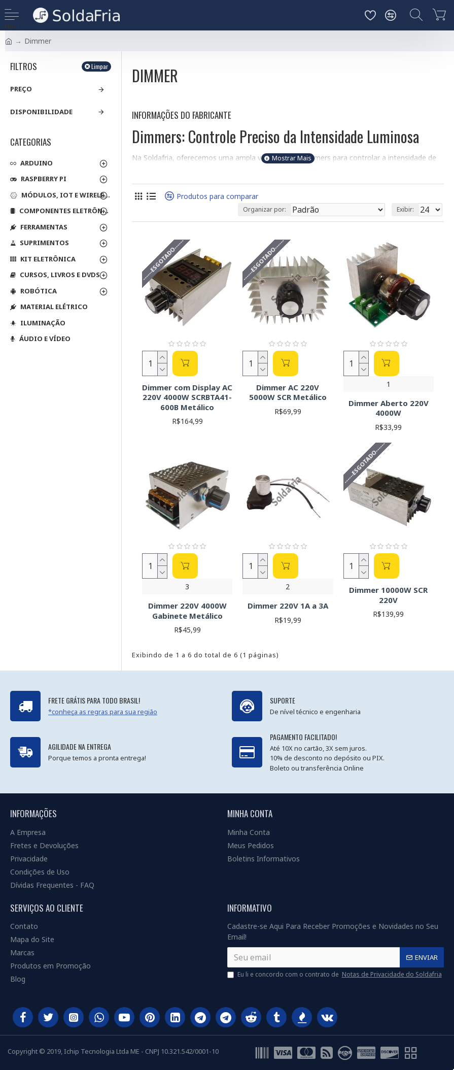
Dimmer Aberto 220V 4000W (388, 408)
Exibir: (405, 209)
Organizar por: (264, 209)
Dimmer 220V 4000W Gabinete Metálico (187, 611)
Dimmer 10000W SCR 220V (388, 595)
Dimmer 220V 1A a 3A (288, 606)
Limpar (99, 66)
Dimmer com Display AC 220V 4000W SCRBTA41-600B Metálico (187, 397)
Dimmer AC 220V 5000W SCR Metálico (288, 393)
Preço (21, 88)
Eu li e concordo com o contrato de (335, 974)
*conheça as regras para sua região (102, 711)
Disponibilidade (41, 111)
